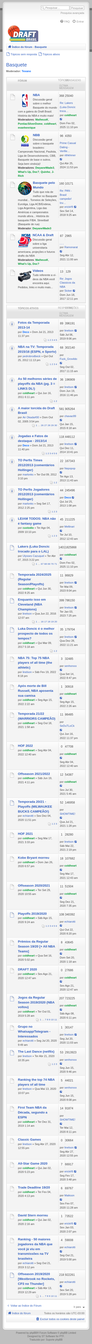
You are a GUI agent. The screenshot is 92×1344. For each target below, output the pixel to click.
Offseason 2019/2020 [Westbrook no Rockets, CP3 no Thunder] (36, 1279)
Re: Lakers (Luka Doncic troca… (68, 106)
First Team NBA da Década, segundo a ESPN (32, 1112)
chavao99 (70, 416)
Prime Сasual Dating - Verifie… (68, 147)
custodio (28, 527)
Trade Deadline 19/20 (34, 1187)
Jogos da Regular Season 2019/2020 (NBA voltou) (36, 1002)
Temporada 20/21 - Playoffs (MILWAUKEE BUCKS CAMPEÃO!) (35, 806)
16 (42, 621)
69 (49, 563)
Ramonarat (71, 247)
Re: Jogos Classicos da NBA (67, 282)
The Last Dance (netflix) (36, 1051)
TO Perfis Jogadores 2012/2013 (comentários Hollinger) (36, 494)
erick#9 (68, 206)
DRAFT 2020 (27, 969)
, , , (62, 243)
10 (52, 1019)
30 (55, 425)
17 (45, 621)
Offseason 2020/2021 (34, 885)
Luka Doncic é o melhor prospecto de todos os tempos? (36, 633)
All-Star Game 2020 (32, 1163)
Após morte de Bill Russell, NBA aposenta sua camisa (35, 690)
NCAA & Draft (43, 235)
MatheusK (41, 119)
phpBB (33, 1333)
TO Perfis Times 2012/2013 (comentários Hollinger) (36, 465)
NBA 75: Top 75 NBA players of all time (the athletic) (35, 663)
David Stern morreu (33, 1215)
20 (55, 621)
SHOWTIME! (68, 813)
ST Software (48, 1336)
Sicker (68, 290)
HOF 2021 (25, 834)
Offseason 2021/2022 (34, 774)
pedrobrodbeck (31, 356)
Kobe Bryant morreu (33, 857)
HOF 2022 (25, 746)
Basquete (16, 64)
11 (55, 1019)
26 (42, 425)
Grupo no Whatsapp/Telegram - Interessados (34, 1031)
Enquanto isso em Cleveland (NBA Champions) (32, 604)
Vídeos (38, 271)
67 (42, 563)
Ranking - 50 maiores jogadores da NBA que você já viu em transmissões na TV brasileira (35, 1248)
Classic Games (29, 1139)
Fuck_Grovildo (68, 358)
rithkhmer (70, 155)
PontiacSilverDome (30, 123)
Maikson (69, 1195)
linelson (68, 330)
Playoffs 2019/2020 (32, 913)
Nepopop (69, 468)
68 (45, 563)
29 (52, 425)
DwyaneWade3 (44, 167)
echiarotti (28, 815)
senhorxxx (70, 665)
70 (52, 563)
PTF (61, 1336)
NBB (36, 135)
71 (55, 563)
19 (52, 621)
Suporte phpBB (54, 1339)
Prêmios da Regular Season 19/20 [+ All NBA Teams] (36, 946)
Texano (26, 71)
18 (49, 621)
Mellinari (69, 526)
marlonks (28, 474)
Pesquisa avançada (72, 12)
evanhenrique (27, 127)
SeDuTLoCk (67, 725)
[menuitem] (65, 21)
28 (49, 425)
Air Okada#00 (31, 417)
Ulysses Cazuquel (33, 555)
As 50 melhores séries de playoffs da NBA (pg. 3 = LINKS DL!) (37, 383)
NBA (36, 95)
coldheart (50, 123)
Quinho (45, 171)
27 (45, 425)
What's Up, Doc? (28, 171)
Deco (26, 331)
